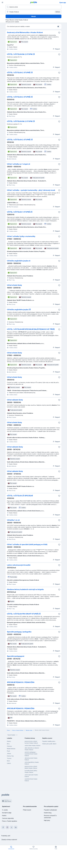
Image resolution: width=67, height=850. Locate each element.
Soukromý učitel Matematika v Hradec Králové (25, 32)
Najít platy (47, 820)
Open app (62, 2)
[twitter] (11, 827)
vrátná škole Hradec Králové (32, 745)
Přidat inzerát (27, 810)
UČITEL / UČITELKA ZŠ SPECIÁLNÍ (20, 496)
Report (56, 49)
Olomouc (9, 746)
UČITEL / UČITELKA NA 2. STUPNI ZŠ (21, 54)
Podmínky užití (5, 836)
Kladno (9, 741)
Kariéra (4, 815)
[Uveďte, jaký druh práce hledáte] (33, 7)
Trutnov (9, 758)
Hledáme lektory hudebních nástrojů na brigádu (25, 589)
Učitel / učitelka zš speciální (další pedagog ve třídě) (27, 544)
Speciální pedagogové (15, 656)
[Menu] (2, 2)
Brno (8, 743)
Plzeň (8, 751)
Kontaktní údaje (6, 813)
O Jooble (5, 810)
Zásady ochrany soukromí (9, 839)
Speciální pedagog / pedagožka (19, 632)
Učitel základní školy (15, 400)
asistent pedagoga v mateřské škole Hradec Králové (31, 753)
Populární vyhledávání (50, 810)
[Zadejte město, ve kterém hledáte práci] (33, 12)
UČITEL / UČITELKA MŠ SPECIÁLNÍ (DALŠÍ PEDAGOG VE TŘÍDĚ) (31, 329)
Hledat (33, 16)
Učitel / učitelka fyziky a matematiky (21, 236)
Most (8, 761)
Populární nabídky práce (48, 741)
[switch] (58, 26)
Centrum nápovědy (8, 818)
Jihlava (9, 753)
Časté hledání (13, 735)
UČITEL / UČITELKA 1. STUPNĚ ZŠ (19, 212)
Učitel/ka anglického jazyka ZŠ (19, 309)
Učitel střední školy (14, 285)
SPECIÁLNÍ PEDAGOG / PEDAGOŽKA (20, 682)
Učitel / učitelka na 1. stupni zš (18, 164)
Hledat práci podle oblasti (49, 743)
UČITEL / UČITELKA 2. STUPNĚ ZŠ (20, 72)
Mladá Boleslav (11, 748)
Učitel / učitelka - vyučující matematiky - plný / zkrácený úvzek (31, 190)
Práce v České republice (9, 821)
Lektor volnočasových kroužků (18, 565)
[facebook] (3, 827)
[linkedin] (15, 827)
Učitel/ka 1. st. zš (13, 520)
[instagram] (7, 827)
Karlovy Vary (10, 756)
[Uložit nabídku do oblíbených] (59, 33)
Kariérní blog (47, 813)
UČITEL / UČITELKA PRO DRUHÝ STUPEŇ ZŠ (24, 614)
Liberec (9, 763)
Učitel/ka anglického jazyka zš (18, 261)
